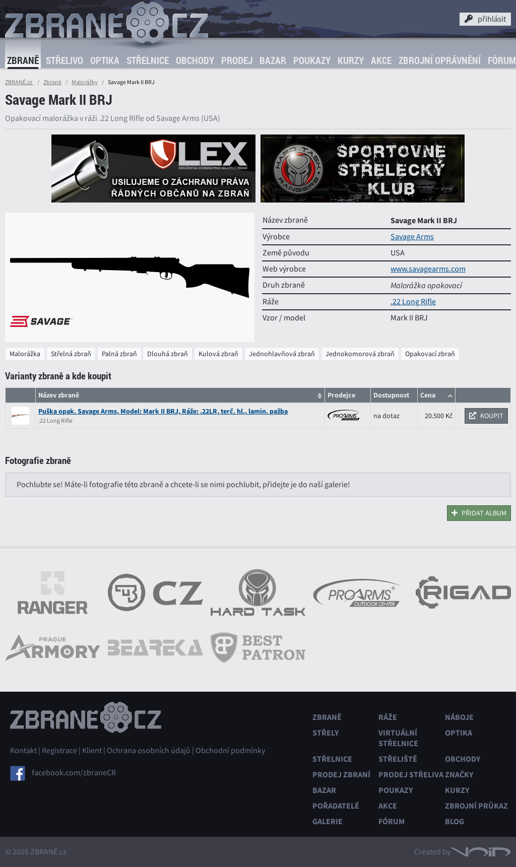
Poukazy (312, 60)
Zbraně (23, 60)
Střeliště (397, 759)
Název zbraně (58, 395)
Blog (454, 821)
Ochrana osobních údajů (148, 751)
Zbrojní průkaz (476, 806)
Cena (427, 395)
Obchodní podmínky (230, 751)
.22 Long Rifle (413, 302)
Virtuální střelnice (398, 738)
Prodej (236, 60)
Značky (459, 774)
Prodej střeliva (410, 774)
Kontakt (23, 751)
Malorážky (85, 82)
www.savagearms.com (428, 269)
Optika (104, 60)
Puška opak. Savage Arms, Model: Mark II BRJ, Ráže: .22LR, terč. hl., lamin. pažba (163, 411)
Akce (381, 60)
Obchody (195, 60)
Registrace (59, 751)
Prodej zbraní (341, 774)
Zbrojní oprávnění (440, 60)
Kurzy (351, 60)
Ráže (387, 717)
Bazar (273, 60)
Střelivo (64, 60)
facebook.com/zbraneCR (74, 773)
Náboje (459, 717)
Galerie (327, 821)
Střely (325, 732)
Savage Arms (412, 237)
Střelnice (147, 60)
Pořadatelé (335, 806)
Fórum (391, 821)
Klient (92, 751)
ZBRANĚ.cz (19, 82)
